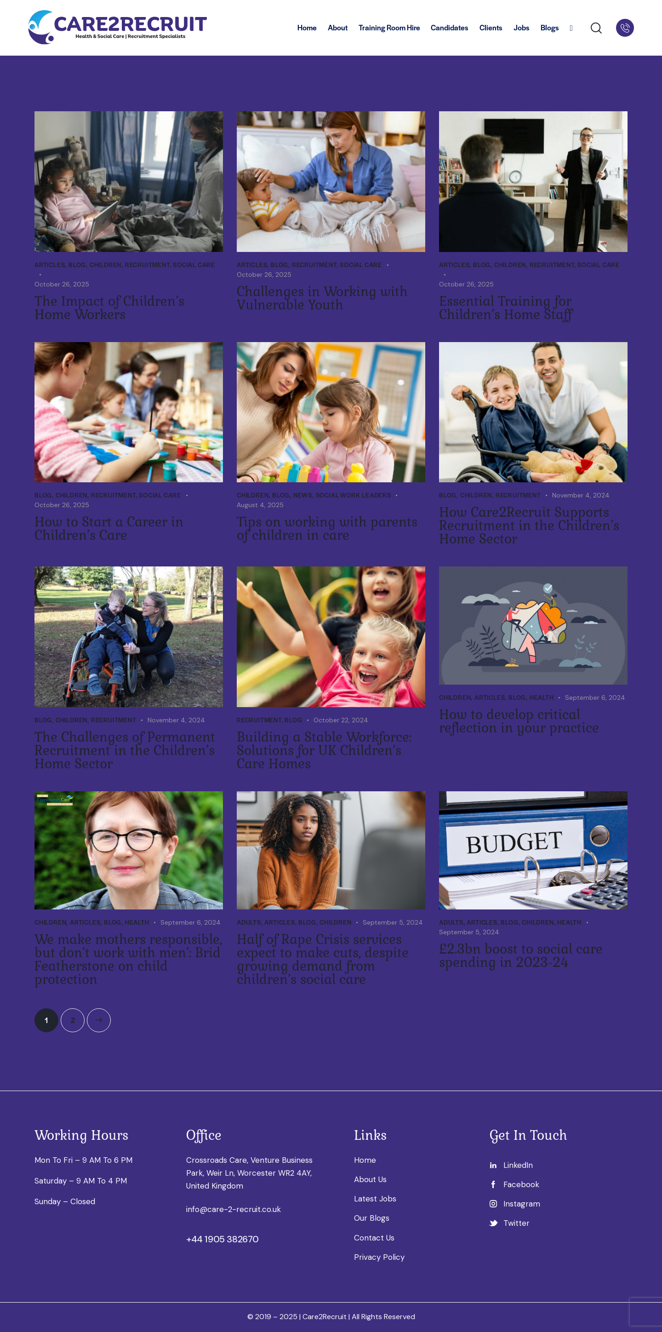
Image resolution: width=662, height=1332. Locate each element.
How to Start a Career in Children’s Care (108, 528)
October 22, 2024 (341, 720)
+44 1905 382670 (222, 1239)
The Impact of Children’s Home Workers (109, 308)
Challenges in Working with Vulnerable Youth (322, 298)
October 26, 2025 (61, 284)
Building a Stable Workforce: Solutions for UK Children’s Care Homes (324, 751)
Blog (77, 264)
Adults (249, 922)
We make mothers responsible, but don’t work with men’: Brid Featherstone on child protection (128, 959)
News (302, 495)
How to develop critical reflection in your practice (519, 721)
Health (542, 697)
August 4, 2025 (260, 505)
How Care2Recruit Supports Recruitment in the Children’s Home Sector (529, 526)
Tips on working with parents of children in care (327, 528)
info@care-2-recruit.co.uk (233, 1209)
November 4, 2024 (581, 495)
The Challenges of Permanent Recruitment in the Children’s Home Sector (124, 751)
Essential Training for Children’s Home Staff (505, 308)
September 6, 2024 (595, 697)
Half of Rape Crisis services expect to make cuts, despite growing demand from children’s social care (323, 959)
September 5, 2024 (393, 922)
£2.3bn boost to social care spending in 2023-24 (521, 956)
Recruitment (147, 264)
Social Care (194, 264)
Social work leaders (353, 495)
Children (105, 264)
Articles (49, 264)
